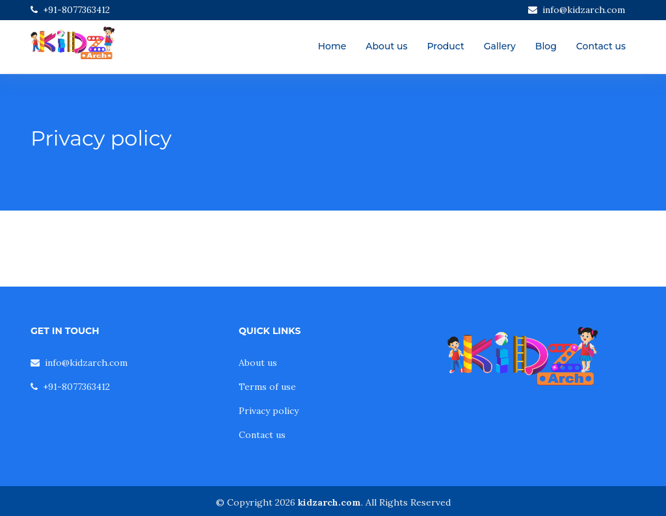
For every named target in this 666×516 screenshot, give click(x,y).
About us (386, 46)
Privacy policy (269, 411)
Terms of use (267, 387)
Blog (546, 46)
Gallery (500, 46)
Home (332, 46)
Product (445, 46)
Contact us (601, 46)
